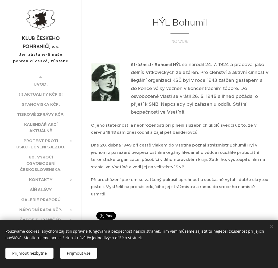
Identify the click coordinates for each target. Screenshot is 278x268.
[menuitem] (41, 84)
